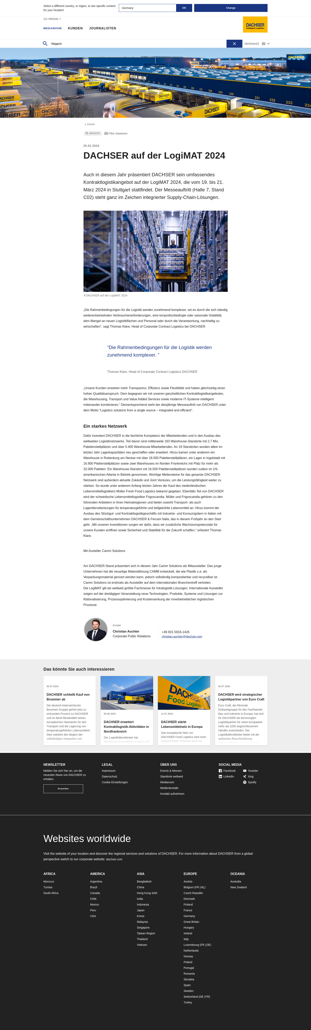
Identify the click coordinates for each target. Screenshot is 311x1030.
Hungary (189, 927)
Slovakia (189, 979)
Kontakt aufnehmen (172, 793)
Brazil (93, 887)
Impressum (109, 770)
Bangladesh (144, 881)
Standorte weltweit (171, 776)
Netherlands (191, 950)
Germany (189, 916)
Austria (188, 881)
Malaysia (142, 921)
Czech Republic (193, 893)
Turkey (188, 1002)
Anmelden (63, 789)
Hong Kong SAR (147, 893)
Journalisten (106, 28)
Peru (93, 910)
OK (184, 8)
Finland (188, 904)
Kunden (79, 28)
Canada (95, 893)
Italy (186, 939)
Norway (188, 956)
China (140, 887)
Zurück (90, 125)
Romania (189, 973)
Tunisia (47, 887)
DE (208, 944)
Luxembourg (191, 944)
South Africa (51, 893)
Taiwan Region (146, 933)
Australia (235, 881)
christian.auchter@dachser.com (184, 637)
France (188, 910)
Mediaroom (54, 28)
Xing (248, 776)
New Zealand (238, 887)
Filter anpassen (116, 134)
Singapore (143, 927)
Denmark (189, 898)
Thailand (142, 939)
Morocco (48, 881)
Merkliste (252, 44)
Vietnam (142, 944)
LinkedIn (226, 776)
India (140, 898)
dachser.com (115, 859)
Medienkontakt (169, 788)
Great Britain (191, 921)
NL (202, 887)
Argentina (96, 881)
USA (93, 916)
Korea (140, 916)
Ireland (188, 933)
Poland (188, 962)
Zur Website (52, 19)
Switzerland (191, 996)
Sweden (189, 990)
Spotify (249, 782)
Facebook (227, 770)
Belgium (189, 887)
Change (230, 8)
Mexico (94, 904)
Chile (93, 898)
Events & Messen (171, 770)
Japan (140, 910)
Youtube (250, 770)
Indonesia (143, 904)
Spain (187, 985)
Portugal (189, 967)
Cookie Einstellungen (115, 782)
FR (197, 887)
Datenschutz (109, 776)
